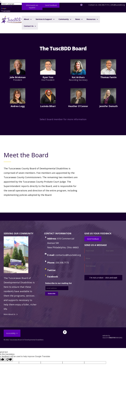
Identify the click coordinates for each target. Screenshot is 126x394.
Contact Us (28, 26)
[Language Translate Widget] (12, 4)
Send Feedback (51, 5)
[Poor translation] (9, 359)
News (77, 19)
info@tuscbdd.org (118, 5)
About (26, 19)
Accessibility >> (12, 333)
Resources (91, 19)
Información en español (32, 6)
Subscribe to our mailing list (58, 283)
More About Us (9, 314)
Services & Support (44, 19)
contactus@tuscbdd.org (68, 255)
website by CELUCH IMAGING (112, 337)
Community (64, 19)
